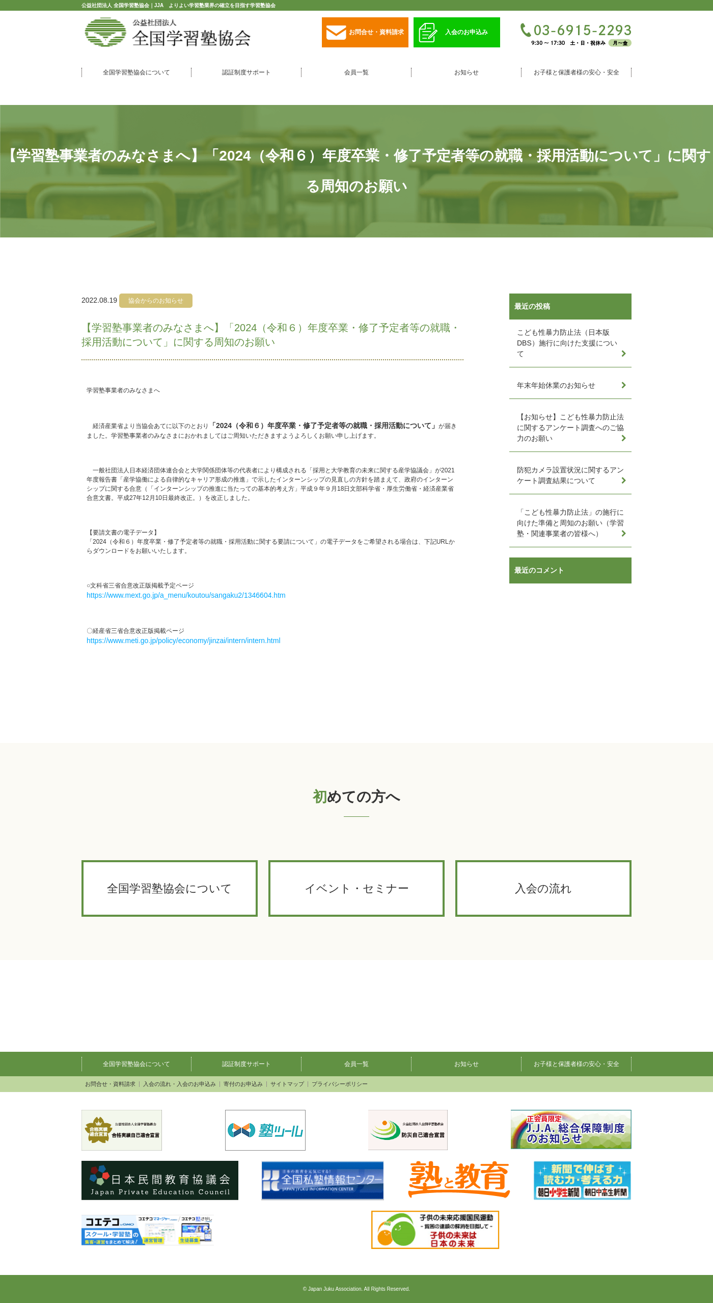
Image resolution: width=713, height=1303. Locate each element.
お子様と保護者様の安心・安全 (576, 72)
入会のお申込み (453, 33)
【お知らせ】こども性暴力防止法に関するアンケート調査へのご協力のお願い (570, 427)
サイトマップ (287, 1084)
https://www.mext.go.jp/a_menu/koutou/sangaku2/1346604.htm (186, 595)
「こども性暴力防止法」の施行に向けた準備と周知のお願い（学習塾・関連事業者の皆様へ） (570, 523)
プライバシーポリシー (340, 1084)
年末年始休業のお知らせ (556, 385)
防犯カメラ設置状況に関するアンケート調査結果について (570, 475)
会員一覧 (356, 72)
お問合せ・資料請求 (365, 33)
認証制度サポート (246, 72)
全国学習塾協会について (136, 72)
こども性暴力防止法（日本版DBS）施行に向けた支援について (567, 343)
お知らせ (466, 72)
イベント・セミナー (357, 888)
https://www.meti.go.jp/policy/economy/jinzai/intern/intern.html (184, 640)
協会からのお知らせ (155, 300)
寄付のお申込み (243, 1084)
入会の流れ (543, 888)
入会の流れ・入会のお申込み (179, 1084)
